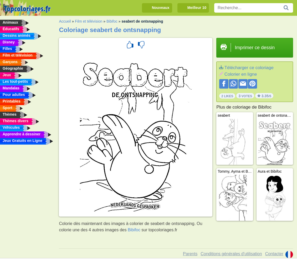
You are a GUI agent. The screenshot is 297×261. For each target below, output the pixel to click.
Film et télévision (88, 21)
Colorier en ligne (240, 74)
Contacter (274, 254)
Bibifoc (111, 21)
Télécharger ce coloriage (249, 67)
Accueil (65, 21)
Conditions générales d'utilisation (231, 254)
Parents (190, 254)
